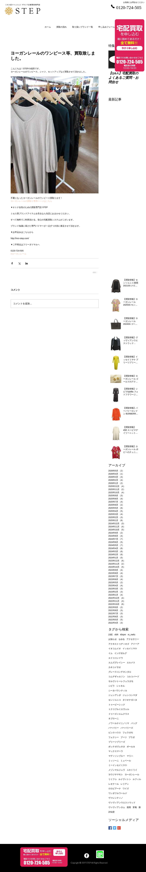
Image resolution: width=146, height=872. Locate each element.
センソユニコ (114, 700)
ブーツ (124, 737)
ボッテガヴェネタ (116, 746)
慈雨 (129, 807)
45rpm (123, 634)
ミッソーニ (113, 760)
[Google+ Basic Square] (119, 828)
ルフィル (137, 779)
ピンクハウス (114, 732)
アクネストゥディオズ (118, 644)
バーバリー (113, 728)
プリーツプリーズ (116, 742)
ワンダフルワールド (117, 793)
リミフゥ (112, 779)
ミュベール (126, 760)
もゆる (121, 639)
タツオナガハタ (130, 700)
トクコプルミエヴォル (118, 709)
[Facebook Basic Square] (110, 828)
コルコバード (133, 676)
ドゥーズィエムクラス (118, 714)
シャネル (120, 686)
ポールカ (131, 746)
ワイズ (126, 788)
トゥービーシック (116, 704)
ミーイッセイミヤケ (117, 765)
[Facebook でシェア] (12, 263)
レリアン (125, 784)
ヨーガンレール (132, 774)
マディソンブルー (116, 756)
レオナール (113, 784)
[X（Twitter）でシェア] (19, 263)
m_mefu (131, 634)
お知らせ (112, 639)
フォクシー (113, 737)
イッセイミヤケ (130, 648)
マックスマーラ (115, 751)
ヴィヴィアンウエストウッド (121, 802)
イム (110, 653)
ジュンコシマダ (130, 695)
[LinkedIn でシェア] (26, 263)
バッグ (134, 723)
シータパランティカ (117, 690)
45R (116, 634)
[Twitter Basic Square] (114, 828)
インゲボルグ (120, 653)
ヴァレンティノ (115, 798)
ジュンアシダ (114, 695)
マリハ (130, 756)
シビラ (111, 686)
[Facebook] (86, 855)
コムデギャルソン (116, 676)
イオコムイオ (114, 648)
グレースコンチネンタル (119, 672)
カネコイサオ (114, 667)
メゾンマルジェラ (116, 770)
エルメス (131, 662)
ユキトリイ (132, 770)
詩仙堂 (111, 812)
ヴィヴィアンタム (116, 807)
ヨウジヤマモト (115, 774)
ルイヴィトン (124, 779)
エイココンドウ (115, 658)
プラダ (132, 737)
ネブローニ (113, 718)
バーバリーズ (127, 728)
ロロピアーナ (114, 788)
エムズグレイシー (116, 662)
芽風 (135, 807)
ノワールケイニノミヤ (118, 723)
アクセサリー (132, 639)
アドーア (135, 644)
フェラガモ (128, 732)
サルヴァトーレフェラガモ (120, 681)
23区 (110, 634)
